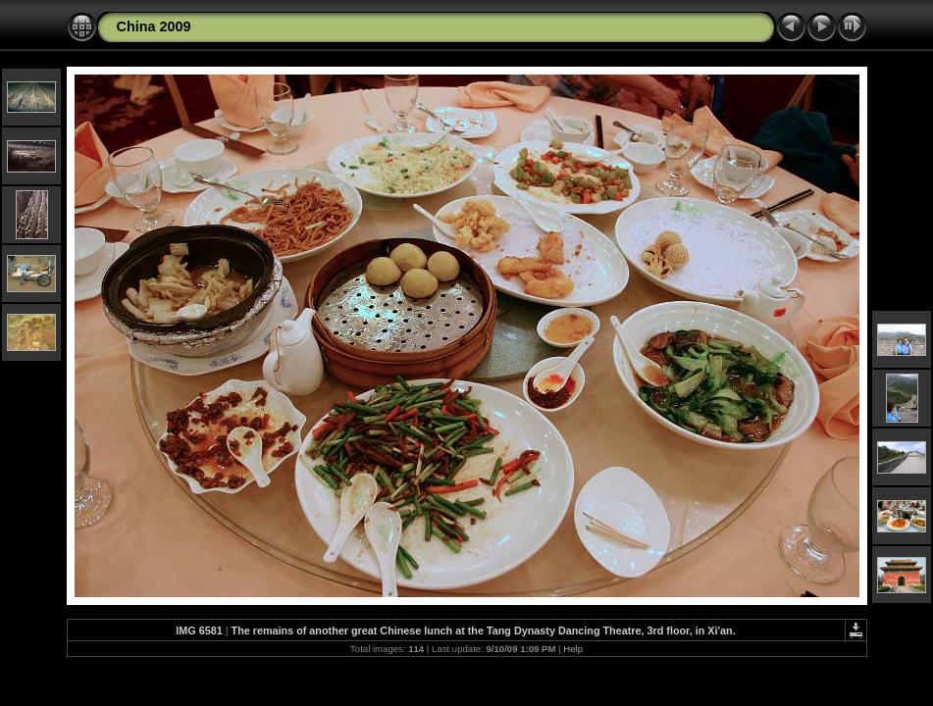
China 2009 (154, 26)
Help (573, 648)
